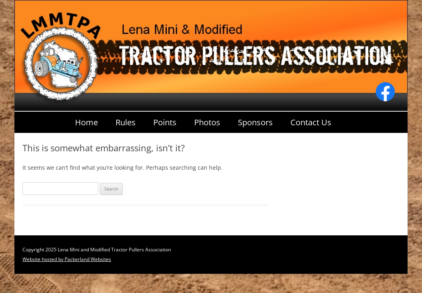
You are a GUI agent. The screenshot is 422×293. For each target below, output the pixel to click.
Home (86, 122)
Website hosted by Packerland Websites (66, 259)
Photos (207, 122)
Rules (126, 122)
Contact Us (310, 122)
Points (165, 122)
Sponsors (255, 122)
